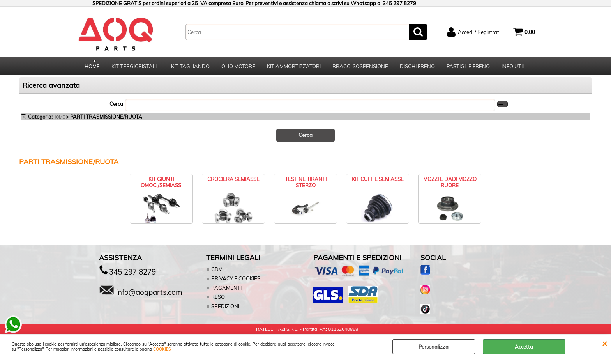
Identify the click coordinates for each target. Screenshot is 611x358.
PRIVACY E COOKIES (235, 281)
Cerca (116, 106)
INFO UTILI (514, 67)
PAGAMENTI (226, 290)
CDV (216, 272)
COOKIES (162, 349)
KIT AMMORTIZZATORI (294, 67)
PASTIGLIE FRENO (468, 67)
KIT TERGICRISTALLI (135, 67)
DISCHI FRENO (417, 67)
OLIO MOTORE (238, 67)
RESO (218, 299)
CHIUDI (604, 343)
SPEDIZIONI (225, 308)
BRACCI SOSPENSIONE (360, 67)
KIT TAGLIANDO (190, 67)
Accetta (524, 347)
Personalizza (434, 347)
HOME (92, 67)
